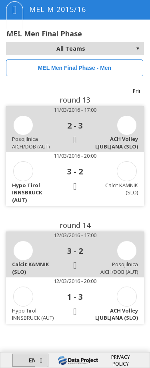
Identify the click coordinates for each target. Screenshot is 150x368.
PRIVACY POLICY (120, 360)
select (137, 48)
